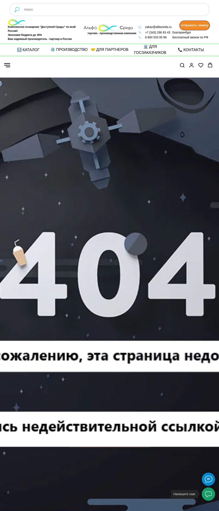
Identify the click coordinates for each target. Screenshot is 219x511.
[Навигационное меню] (7, 65)
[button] (194, 25)
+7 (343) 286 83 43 (157, 32)
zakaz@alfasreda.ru (158, 27)
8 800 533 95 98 (155, 37)
